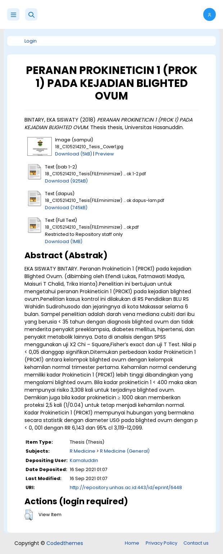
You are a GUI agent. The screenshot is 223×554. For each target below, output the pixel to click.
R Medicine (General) (125, 451)
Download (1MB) (63, 241)
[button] (31, 14)
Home (132, 543)
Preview (104, 154)
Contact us (196, 543)
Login (30, 41)
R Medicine (82, 451)
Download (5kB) (73, 154)
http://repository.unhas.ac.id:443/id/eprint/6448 (126, 487)
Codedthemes (64, 543)
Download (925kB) (66, 181)
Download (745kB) (66, 208)
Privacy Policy (161, 543)
